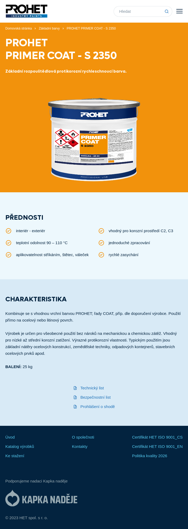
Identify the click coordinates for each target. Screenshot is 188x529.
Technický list (88, 388)
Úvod (10, 437)
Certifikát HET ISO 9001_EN (157, 446)
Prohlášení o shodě (94, 406)
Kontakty (79, 446)
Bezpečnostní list (92, 397)
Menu (179, 11)
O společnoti (83, 437)
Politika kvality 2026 (149, 455)
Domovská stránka (18, 28)
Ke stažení (14, 455)
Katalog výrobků (19, 446)
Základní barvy (49, 28)
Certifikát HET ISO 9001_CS (157, 437)
